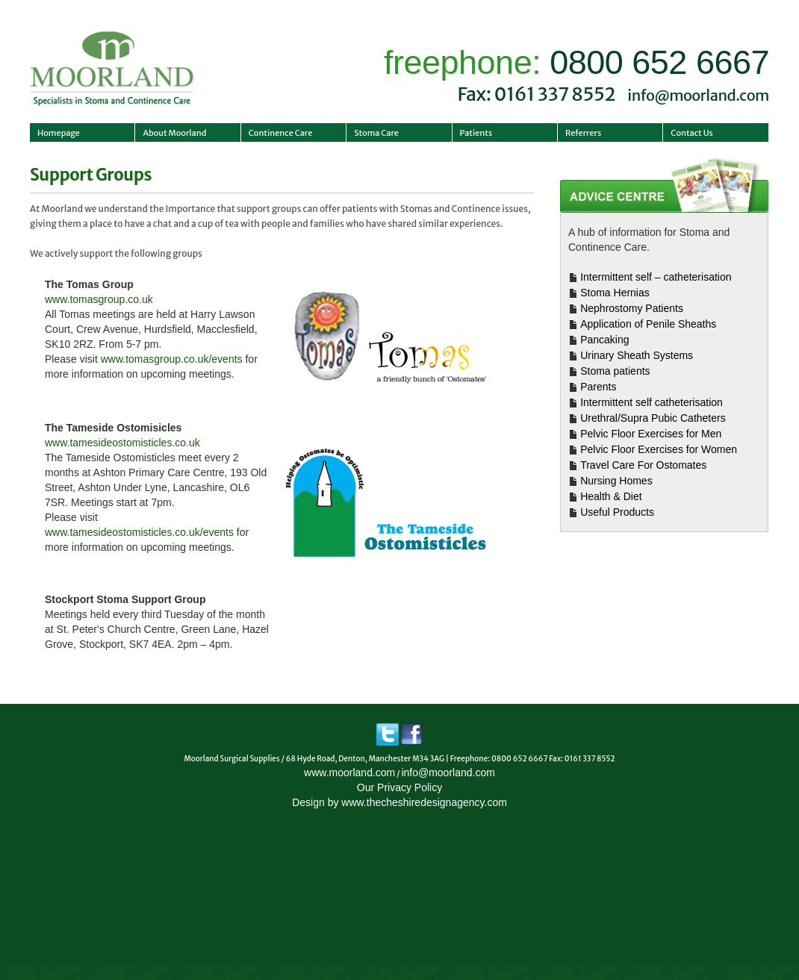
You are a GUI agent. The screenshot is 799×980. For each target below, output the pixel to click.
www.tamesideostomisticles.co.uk (122, 443)
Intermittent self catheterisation (651, 402)
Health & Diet (610, 496)
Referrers (583, 133)
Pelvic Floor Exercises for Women (658, 449)
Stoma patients (615, 371)
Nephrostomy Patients (631, 308)
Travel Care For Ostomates (643, 465)
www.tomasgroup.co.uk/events (172, 359)
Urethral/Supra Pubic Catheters (653, 418)
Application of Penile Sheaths (648, 324)
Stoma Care (376, 133)
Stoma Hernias (615, 293)
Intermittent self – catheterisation (655, 277)
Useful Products (617, 512)
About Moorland (174, 133)
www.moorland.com (349, 772)
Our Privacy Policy (399, 787)
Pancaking (604, 340)
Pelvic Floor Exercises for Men (650, 434)
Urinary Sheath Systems (636, 355)
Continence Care (281, 133)
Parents (598, 387)
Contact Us (692, 133)
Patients (476, 133)
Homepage (58, 133)
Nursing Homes (616, 481)
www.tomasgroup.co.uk (99, 299)
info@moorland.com (698, 95)
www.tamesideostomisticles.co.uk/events (139, 532)
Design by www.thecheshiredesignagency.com (399, 802)
